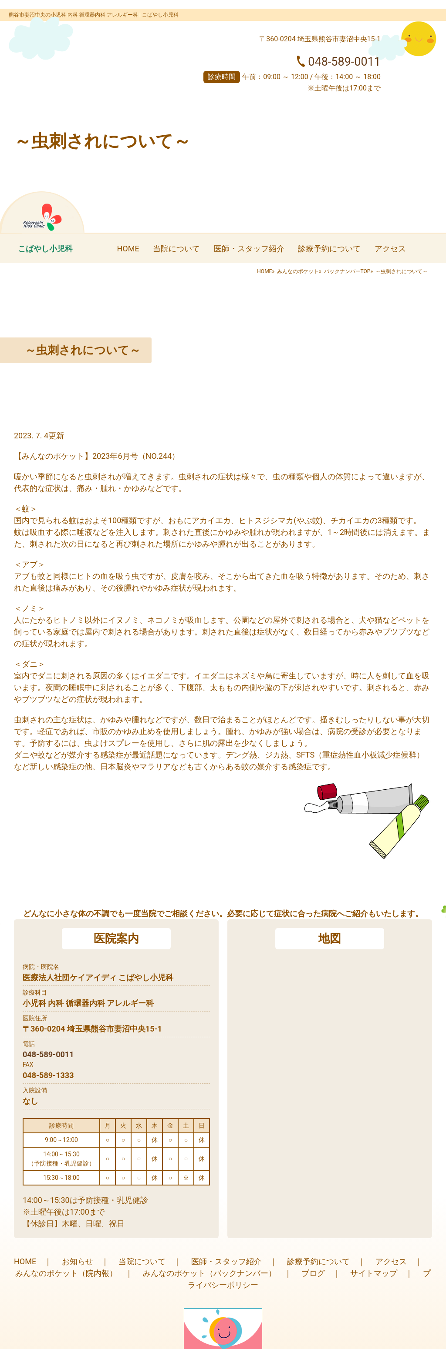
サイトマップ (373, 1273)
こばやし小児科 (45, 248)
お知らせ (77, 1261)
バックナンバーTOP (347, 271)
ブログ (313, 1273)
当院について (176, 248)
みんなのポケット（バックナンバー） (209, 1273)
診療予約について (329, 248)
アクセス (390, 248)
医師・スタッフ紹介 (249, 248)
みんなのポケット (298, 271)
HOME (128, 248)
